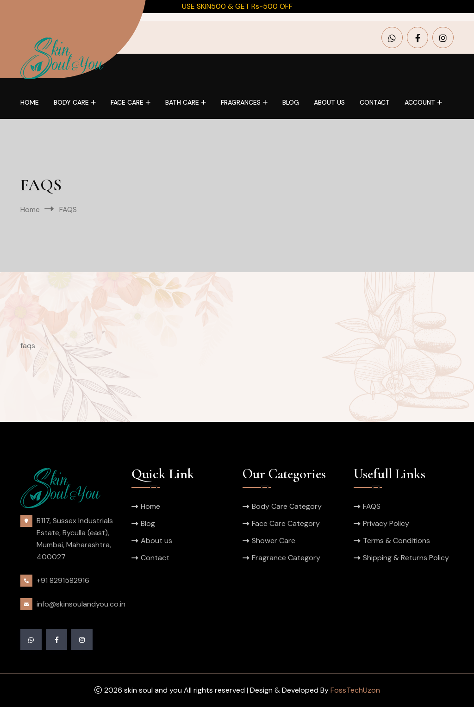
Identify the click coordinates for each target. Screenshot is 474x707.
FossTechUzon (355, 690)
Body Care (71, 102)
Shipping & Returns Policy (406, 558)
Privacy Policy (386, 523)
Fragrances (241, 102)
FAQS (371, 506)
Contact (375, 102)
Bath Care (182, 102)
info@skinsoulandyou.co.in (81, 604)
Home (29, 102)
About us (329, 102)
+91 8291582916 (63, 580)
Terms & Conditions (396, 540)
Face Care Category (286, 523)
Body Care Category (287, 506)
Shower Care (273, 540)
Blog (290, 102)
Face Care (127, 102)
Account (420, 102)
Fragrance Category (286, 558)
